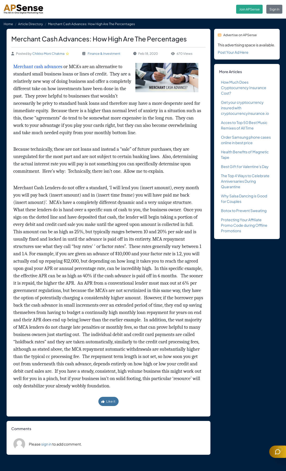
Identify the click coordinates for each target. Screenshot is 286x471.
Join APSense (249, 9)
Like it (108, 401)
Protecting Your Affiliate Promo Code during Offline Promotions (244, 225)
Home (8, 24)
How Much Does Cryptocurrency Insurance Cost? (243, 87)
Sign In (274, 9)
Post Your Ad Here (233, 52)
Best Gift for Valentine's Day (245, 166)
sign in (46, 444)
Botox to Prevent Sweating (244, 210)
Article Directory (30, 24)
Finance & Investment (104, 53)
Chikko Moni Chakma (48, 53)
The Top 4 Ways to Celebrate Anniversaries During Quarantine (245, 181)
